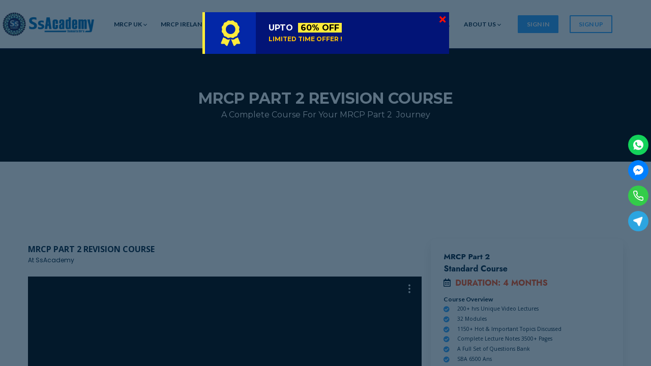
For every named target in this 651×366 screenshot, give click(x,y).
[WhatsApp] (638, 145)
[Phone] (638, 196)
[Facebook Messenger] (638, 170)
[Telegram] (638, 221)
